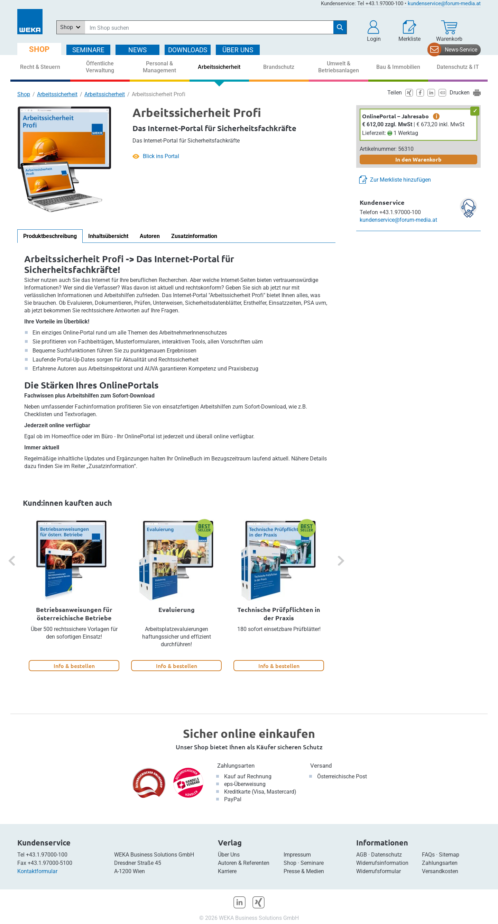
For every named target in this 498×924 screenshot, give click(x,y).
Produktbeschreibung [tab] (50, 236)
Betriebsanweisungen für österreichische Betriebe (74, 613)
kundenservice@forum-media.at (444, 3)
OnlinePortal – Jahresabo (395, 116)
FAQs (428, 854)
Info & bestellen (74, 665)
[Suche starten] (340, 27)
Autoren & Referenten (243, 863)
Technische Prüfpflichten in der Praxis (278, 613)
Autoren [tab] (150, 236)
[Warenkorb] (449, 31)
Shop (23, 94)
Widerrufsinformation (382, 863)
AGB (361, 854)
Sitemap (449, 854)
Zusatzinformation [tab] (194, 236)
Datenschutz (386, 854)
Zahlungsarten (236, 765)
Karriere (227, 871)
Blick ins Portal (161, 156)
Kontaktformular (37, 871)
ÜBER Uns (237, 50)
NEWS (137, 50)
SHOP (39, 49)
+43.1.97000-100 (46, 854)
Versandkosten (440, 871)
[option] (74, 595)
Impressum (297, 854)
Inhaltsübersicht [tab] (108, 236)
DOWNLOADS (187, 50)
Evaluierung (176, 609)
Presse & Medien (304, 871)
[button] (374, 31)
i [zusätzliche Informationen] (436, 116)
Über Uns (229, 854)
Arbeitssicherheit (57, 94)
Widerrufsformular (378, 871)
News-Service (461, 49)
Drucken (460, 92)
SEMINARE (88, 50)
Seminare (312, 863)
